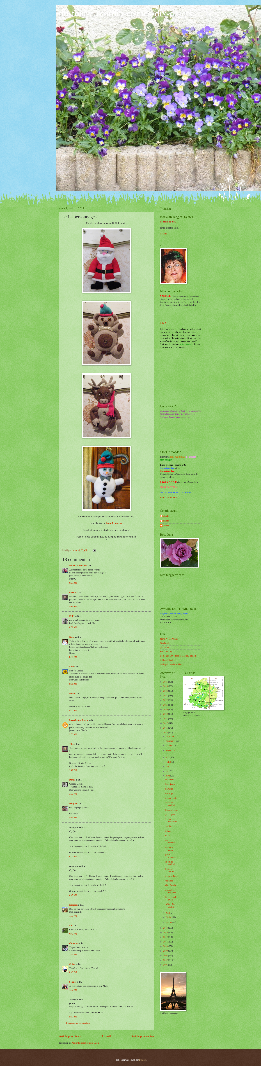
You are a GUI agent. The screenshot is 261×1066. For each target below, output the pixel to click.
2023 (165, 695)
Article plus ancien (142, 1036)
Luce (71, 667)
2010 (165, 946)
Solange (72, 982)
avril (168, 776)
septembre (170, 750)
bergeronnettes (171, 810)
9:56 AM (73, 734)
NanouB (163, 234)
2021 (165, 705)
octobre (169, 745)
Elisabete (73, 905)
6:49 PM (73, 934)
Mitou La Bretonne (78, 565)
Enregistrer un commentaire (78, 1023)
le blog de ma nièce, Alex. (171, 664)
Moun (72, 693)
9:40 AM (73, 710)
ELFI (71, 616)
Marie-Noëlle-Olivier (169, 639)
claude (166, 516)
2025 (165, 686)
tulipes (168, 831)
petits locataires (170, 841)
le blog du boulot (167, 660)
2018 (165, 719)
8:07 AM (73, 583)
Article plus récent (70, 1036)
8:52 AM (73, 627)
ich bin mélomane (170, 820)
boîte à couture (114, 523)
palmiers (169, 789)
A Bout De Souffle (169, 905)
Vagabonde (164, 643)
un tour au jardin (169, 848)
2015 (165, 732)
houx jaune (170, 784)
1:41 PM (73, 770)
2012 (165, 937)
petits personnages (171, 855)
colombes (169, 779)
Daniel (72, 780)
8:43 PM (73, 972)
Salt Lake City (166, 651)
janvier (169, 922)
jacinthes (169, 881)
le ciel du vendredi (170, 804)
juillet (169, 762)
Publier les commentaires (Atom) (85, 1043)
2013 (165, 932)
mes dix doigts (171, 876)
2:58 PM (73, 954)
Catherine (73, 943)
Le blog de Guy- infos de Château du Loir (178, 656)
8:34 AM (73, 606)
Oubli (167, 835)
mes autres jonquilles (170, 891)
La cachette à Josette (78, 720)
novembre (170, 741)
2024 (165, 691)
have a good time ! (170, 898)
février (169, 917)
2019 (165, 714)
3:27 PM (73, 794)
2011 (165, 942)
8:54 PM (73, 817)
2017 (165, 723)
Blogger (142, 1060)
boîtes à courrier (169, 870)
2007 (165, 960)
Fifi (71, 925)
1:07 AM (73, 990)
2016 (165, 728)
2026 (165, 682)
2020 (165, 709)
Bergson (73, 803)
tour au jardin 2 (172, 798)
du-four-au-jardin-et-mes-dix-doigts (125, 13)
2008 (165, 955)
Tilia (71, 744)
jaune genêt (170, 814)
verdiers (168, 826)
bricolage (169, 793)
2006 (165, 965)
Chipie (72, 964)
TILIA (163, 323)
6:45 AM (73, 856)
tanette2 (73, 592)
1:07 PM (73, 916)
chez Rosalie (170, 885)
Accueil (106, 1036)
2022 (165, 700)
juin (168, 766)
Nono (71, 637)
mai (168, 771)
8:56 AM (73, 657)
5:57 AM (73, 1017)
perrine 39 (164, 647)
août (168, 757)
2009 (165, 951)
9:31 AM (73, 684)
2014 (165, 928)
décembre (170, 736)
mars (168, 913)
